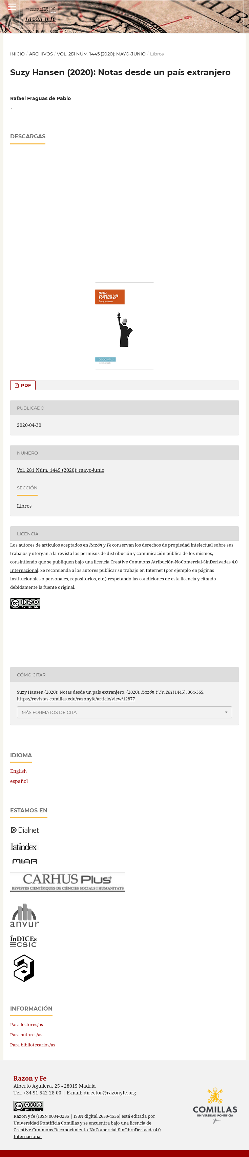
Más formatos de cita (49, 712)
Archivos (41, 53)
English (18, 771)
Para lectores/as (26, 1024)
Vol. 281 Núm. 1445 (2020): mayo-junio (101, 53)
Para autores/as (26, 1035)
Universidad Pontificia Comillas (46, 1123)
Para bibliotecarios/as (32, 1045)
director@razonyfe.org (110, 1092)
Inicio (17, 53)
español (19, 781)
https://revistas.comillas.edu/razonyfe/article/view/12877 (76, 699)
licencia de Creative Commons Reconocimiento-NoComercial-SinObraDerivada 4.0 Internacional (87, 1129)
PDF (25, 385)
